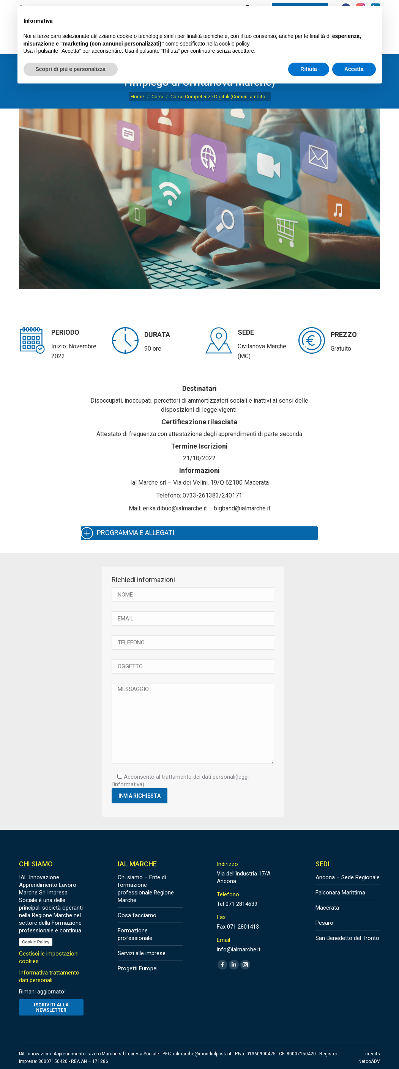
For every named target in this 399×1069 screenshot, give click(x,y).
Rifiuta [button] (308, 69)
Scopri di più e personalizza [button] (71, 69)
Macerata (327, 907)
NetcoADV (369, 1061)
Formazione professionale (135, 934)
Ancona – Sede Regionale (347, 877)
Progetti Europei (138, 968)
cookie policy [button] (234, 44)
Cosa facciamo (137, 915)
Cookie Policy (35, 942)
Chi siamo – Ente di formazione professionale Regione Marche (146, 889)
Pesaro (324, 922)
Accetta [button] (354, 69)
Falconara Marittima (340, 892)
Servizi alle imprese (142, 953)
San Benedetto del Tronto (347, 938)
